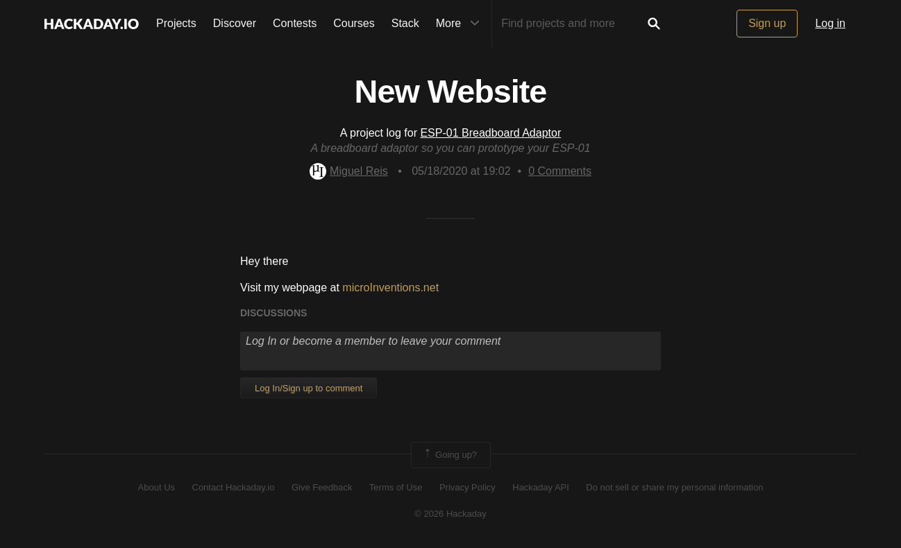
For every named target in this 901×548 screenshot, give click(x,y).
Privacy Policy (467, 487)
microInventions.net (390, 287)
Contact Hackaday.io (233, 487)
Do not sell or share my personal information (674, 487)
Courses (354, 23)
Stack (405, 23)
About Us (156, 487)
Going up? (450, 455)
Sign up (767, 23)
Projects (176, 23)
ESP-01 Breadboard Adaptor (490, 133)
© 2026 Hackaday (450, 513)
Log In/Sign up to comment (308, 388)
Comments (559, 171)
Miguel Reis (349, 171)
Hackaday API (540, 487)
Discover (234, 23)
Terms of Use (396, 487)
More (461, 23)
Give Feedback (322, 487)
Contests (295, 23)
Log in (830, 23)
